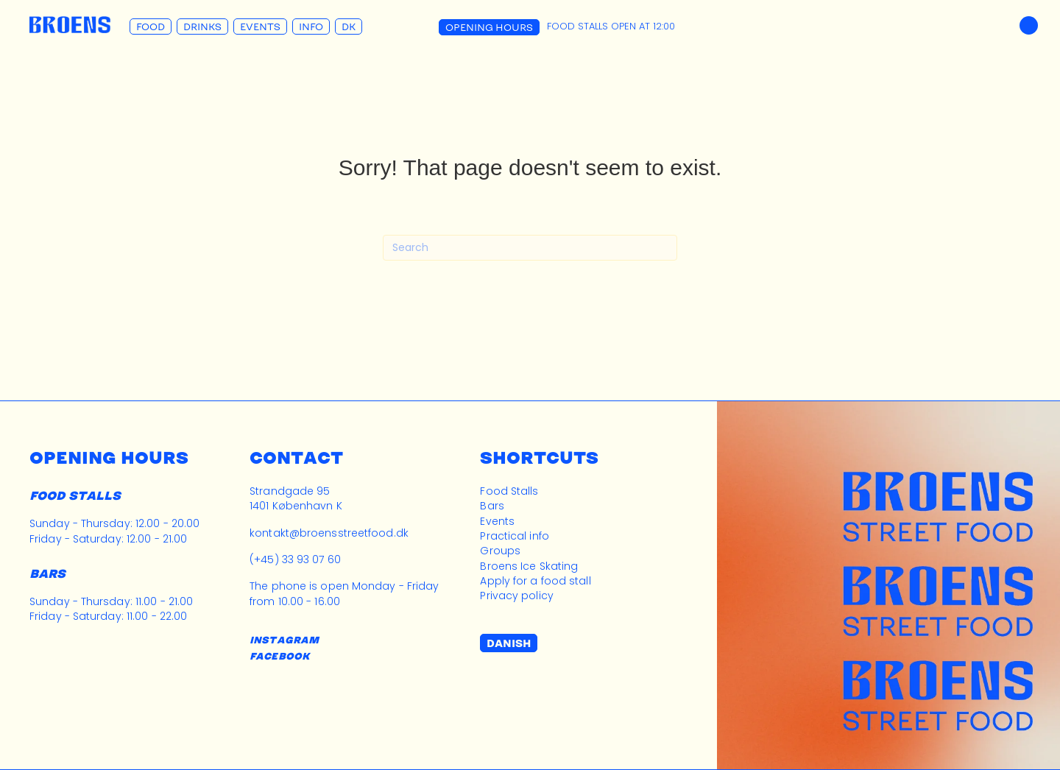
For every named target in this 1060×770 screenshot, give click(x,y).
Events (260, 26)
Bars (492, 505)
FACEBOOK (279, 656)
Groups (500, 550)
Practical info (514, 536)
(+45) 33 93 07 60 (295, 559)
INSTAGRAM (284, 640)
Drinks (202, 26)
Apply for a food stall (535, 580)
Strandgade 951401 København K (296, 498)
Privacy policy (516, 595)
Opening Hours (489, 27)
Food (150, 26)
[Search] (530, 248)
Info (311, 26)
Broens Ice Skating (529, 566)
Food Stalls (509, 491)
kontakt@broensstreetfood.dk (329, 533)
